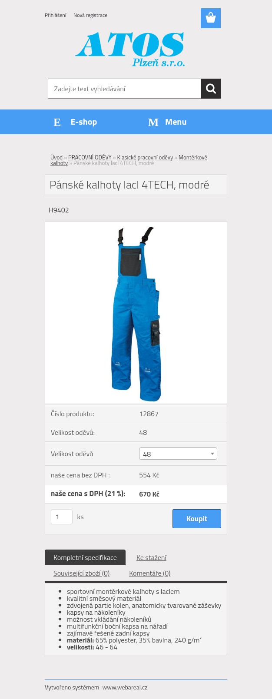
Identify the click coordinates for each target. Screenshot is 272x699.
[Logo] (130, 50)
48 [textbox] (147, 454)
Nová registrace (90, 15)
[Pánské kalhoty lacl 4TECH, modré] (136, 225)
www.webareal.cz (125, 687)
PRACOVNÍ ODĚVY (90, 157)
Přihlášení (55, 15)
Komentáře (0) (149, 573)
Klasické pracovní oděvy (145, 157)
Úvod (56, 157)
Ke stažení (151, 557)
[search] (211, 89)
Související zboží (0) (81, 573)
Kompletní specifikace (85, 557)
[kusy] (62, 516)
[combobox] (178, 453)
